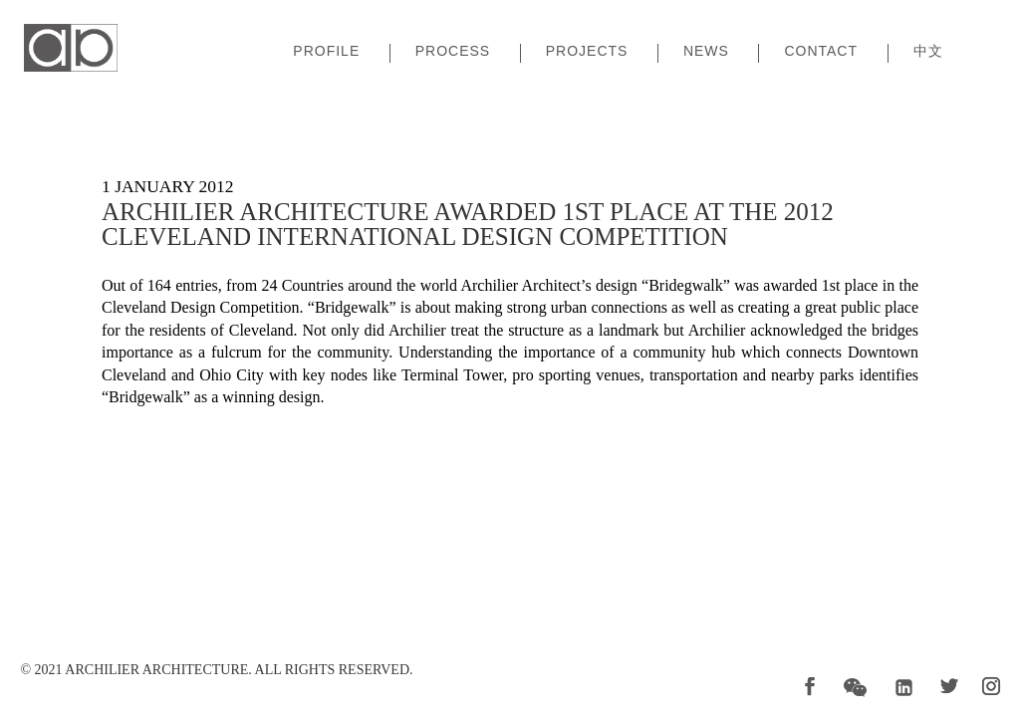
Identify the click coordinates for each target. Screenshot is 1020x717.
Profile (326, 51)
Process (452, 51)
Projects (587, 51)
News (706, 51)
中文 (928, 51)
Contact (821, 51)
